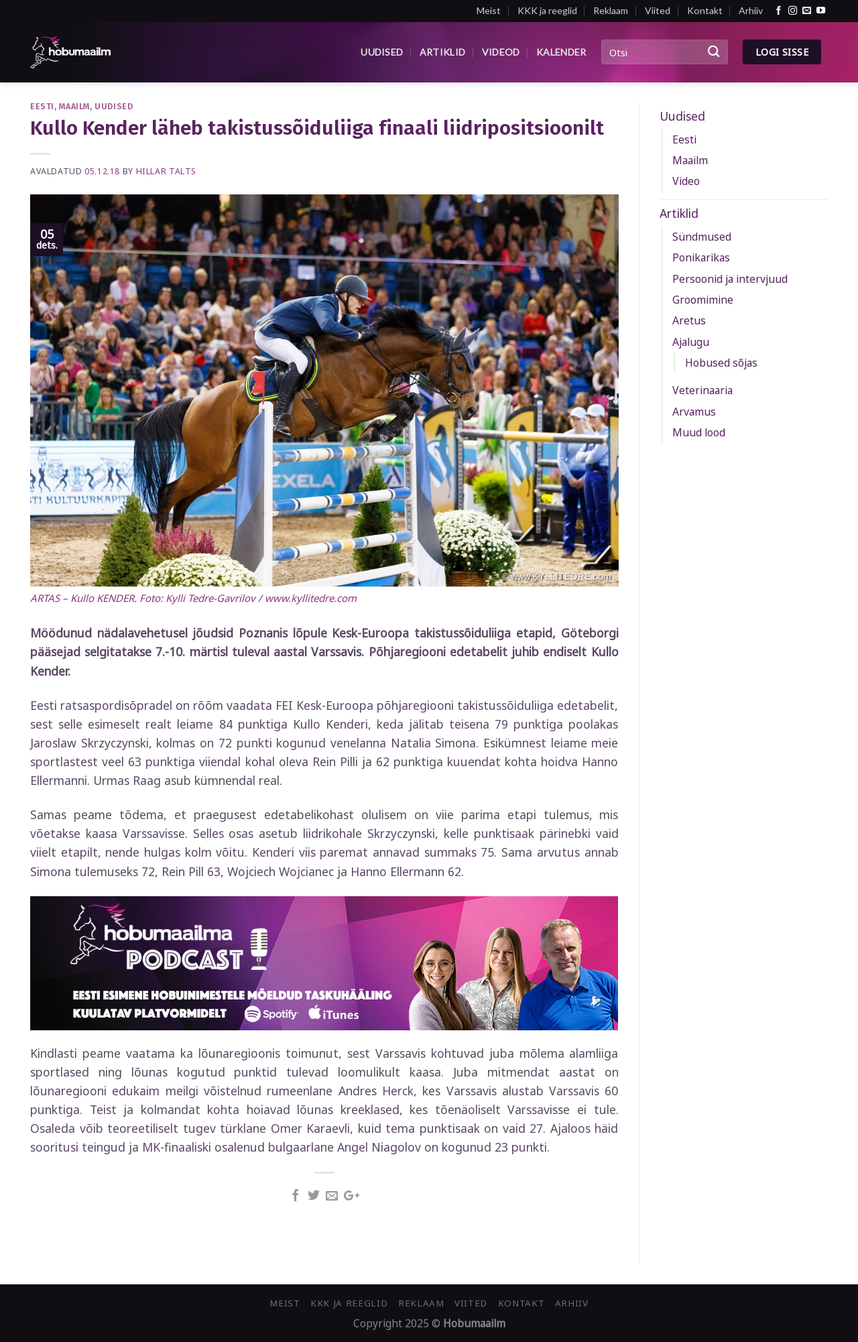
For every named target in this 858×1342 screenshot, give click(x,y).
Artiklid (442, 52)
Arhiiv (751, 10)
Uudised (382, 52)
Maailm (74, 106)
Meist (489, 10)
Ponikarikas (701, 257)
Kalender (561, 52)
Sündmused (701, 236)
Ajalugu (690, 341)
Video (686, 181)
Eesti (42, 106)
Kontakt (705, 10)
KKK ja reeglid (547, 10)
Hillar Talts (166, 171)
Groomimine (702, 299)
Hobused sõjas (721, 362)
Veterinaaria (702, 390)
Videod (501, 52)
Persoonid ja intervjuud (730, 278)
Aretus (689, 320)
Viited (657, 10)
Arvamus (694, 411)
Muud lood (698, 432)
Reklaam (610, 10)
